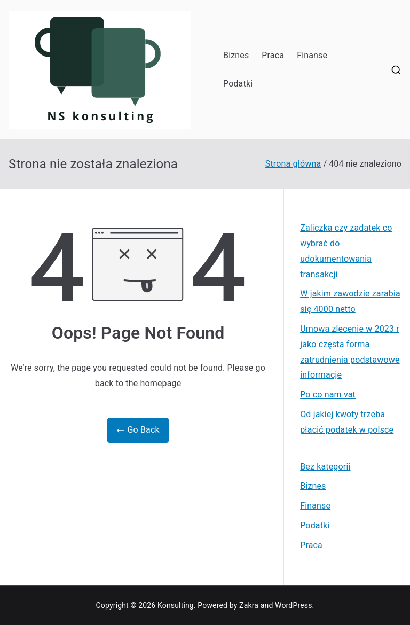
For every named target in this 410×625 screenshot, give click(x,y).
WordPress (293, 605)
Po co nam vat (328, 394)
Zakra (248, 605)
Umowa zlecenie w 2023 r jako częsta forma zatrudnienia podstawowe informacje (349, 352)
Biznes (236, 55)
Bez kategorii (325, 467)
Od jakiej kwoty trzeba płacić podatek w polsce (346, 422)
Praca (273, 55)
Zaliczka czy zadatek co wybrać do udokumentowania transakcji (346, 251)
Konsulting (175, 605)
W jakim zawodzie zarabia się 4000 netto (350, 301)
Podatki (238, 84)
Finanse (312, 55)
